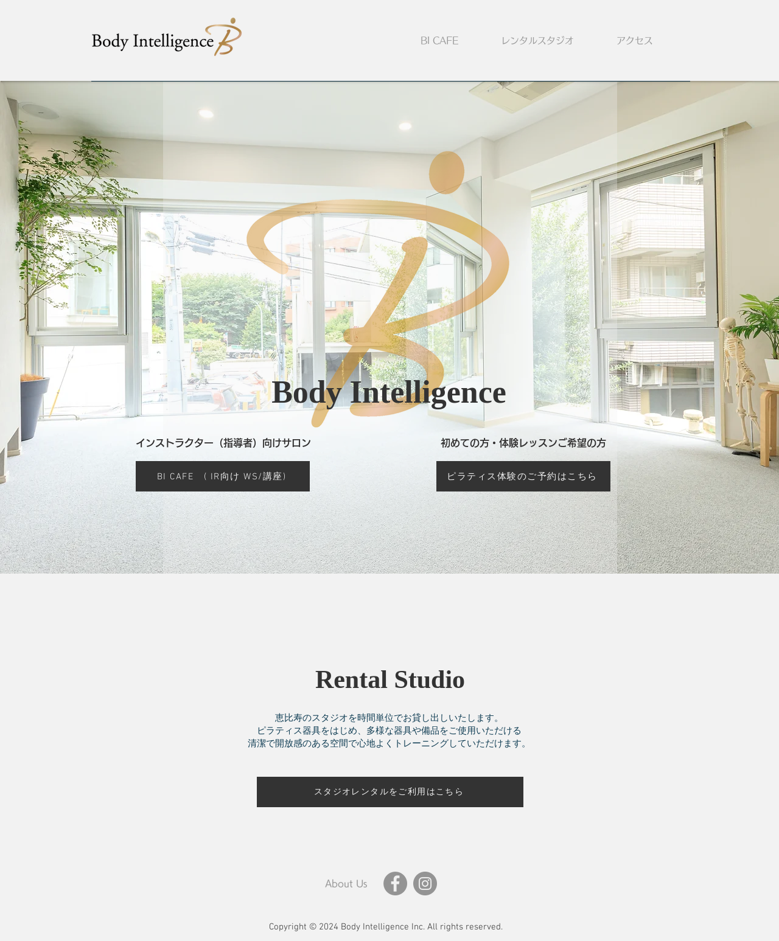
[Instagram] (425, 883)
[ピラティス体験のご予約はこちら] (523, 476)
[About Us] (345, 883)
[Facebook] (395, 883)
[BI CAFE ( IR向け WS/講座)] (223, 476)
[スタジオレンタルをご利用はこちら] (390, 792)
